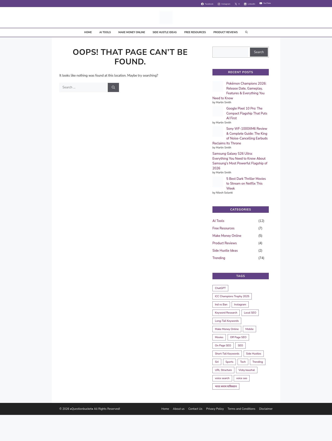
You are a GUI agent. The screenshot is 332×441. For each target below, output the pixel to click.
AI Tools (105, 32)
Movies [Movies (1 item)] (219, 337)
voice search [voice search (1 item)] (222, 378)
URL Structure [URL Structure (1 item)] (223, 370)
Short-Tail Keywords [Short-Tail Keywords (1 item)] (227, 353)
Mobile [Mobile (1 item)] (249, 329)
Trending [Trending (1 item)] (257, 362)
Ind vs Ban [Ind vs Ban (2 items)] (221, 304)
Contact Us (195, 409)
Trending (218, 258)
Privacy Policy (215, 409)
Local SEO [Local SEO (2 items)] (250, 313)
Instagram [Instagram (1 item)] (240, 304)
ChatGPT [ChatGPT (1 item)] (220, 288)
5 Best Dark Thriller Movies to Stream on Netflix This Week (246, 184)
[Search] (113, 87)
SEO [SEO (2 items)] (240, 345)
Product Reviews (225, 32)
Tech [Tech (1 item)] (243, 362)
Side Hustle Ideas (165, 32)
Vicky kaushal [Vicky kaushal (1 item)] (247, 370)
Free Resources (195, 32)
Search (259, 52)
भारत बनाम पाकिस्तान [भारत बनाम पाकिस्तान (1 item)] (226, 386)
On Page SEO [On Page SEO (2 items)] (223, 345)
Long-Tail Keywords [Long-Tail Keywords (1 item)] (227, 321)
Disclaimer (266, 409)
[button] (246, 32)
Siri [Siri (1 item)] (217, 362)
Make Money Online (131, 32)
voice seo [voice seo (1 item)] (241, 378)
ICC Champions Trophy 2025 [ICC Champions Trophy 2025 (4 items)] (232, 296)
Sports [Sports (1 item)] (230, 362)
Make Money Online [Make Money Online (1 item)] (227, 329)
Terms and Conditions (241, 409)
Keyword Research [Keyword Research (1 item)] (226, 313)
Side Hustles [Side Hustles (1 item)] (253, 353)
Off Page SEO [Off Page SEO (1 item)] (238, 337)
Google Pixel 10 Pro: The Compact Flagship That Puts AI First (246, 113)
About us (178, 409)
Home (88, 32)
